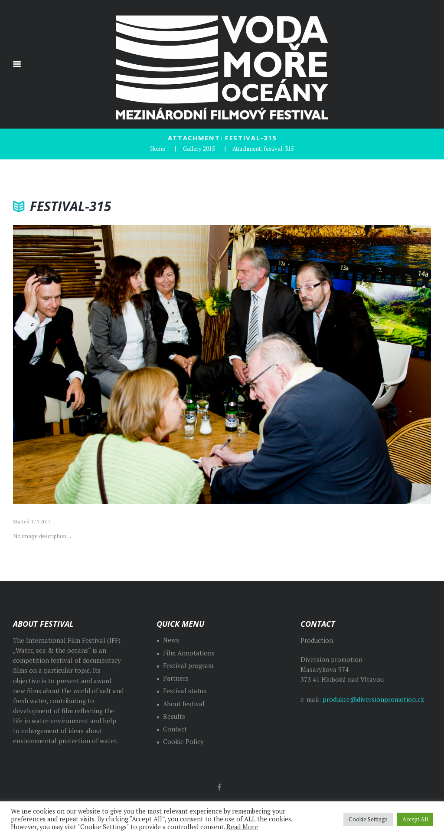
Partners (176, 678)
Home (157, 148)
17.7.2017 (41, 522)
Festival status (184, 691)
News (171, 640)
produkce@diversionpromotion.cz (373, 699)
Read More (242, 827)
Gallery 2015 (199, 148)
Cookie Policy (183, 742)
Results (174, 716)
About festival (184, 704)
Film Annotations (189, 653)
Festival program (188, 666)
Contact (175, 729)
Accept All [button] (415, 819)
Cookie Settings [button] (368, 819)
